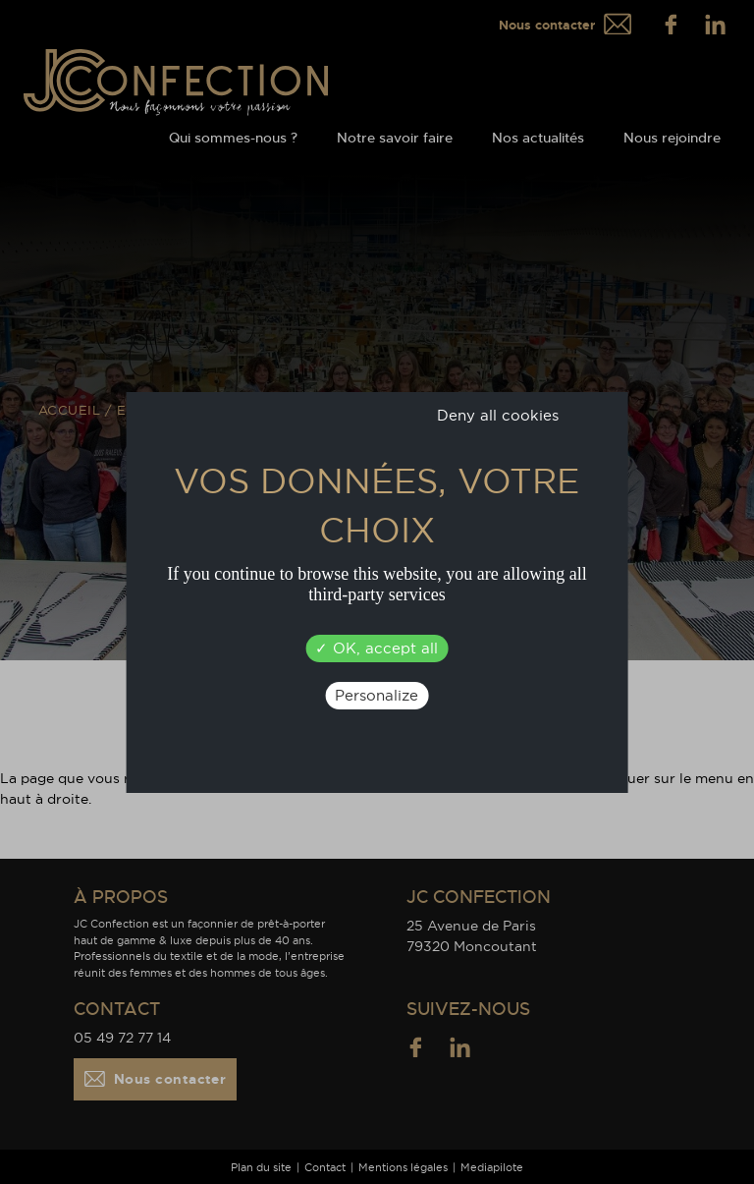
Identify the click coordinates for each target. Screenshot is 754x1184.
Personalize (376, 695)
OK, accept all (376, 648)
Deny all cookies (498, 415)
